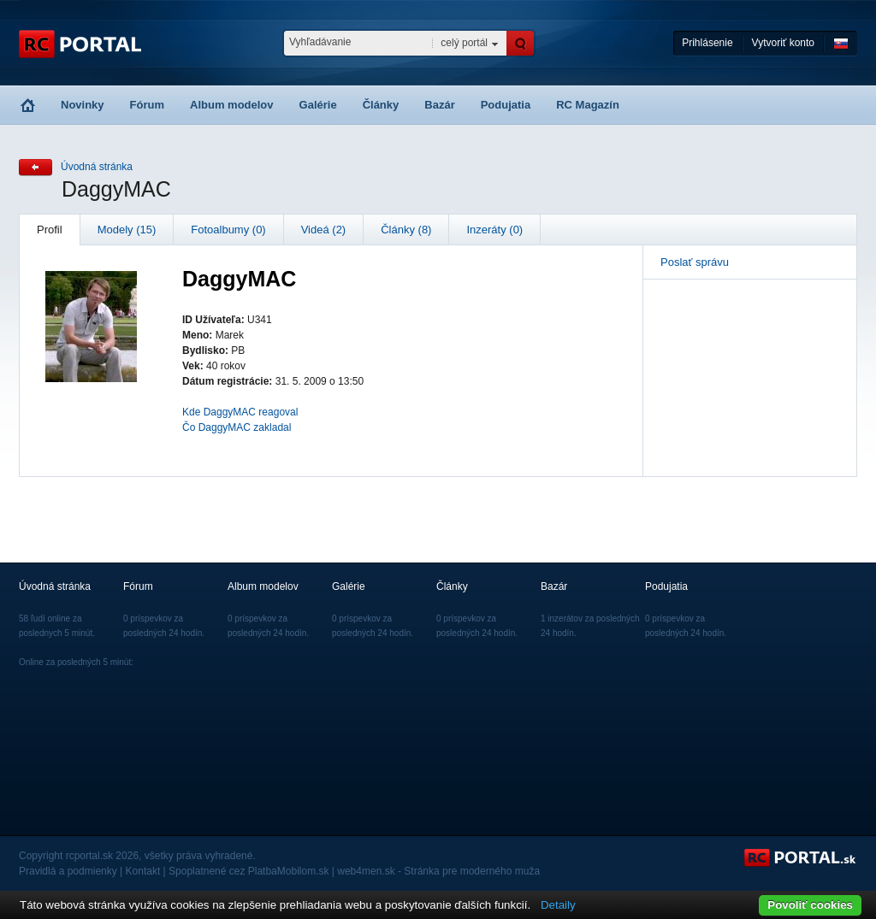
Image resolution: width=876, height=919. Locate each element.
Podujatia (506, 104)
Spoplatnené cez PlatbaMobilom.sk (248, 871)
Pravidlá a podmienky (68, 871)
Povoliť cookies (810, 904)
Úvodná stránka (97, 167)
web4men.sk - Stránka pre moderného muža (438, 871)
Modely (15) (127, 229)
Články (381, 104)
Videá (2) (323, 229)
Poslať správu (694, 262)
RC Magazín (587, 104)
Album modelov (232, 104)
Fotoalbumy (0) (228, 229)
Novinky (82, 104)
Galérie (318, 104)
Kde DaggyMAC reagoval (240, 412)
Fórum (147, 104)
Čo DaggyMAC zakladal (236, 427)
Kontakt (143, 871)
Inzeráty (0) (494, 229)
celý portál (464, 43)
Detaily (558, 904)
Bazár (439, 104)
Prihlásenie (707, 43)
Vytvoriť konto (783, 43)
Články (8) (406, 229)
